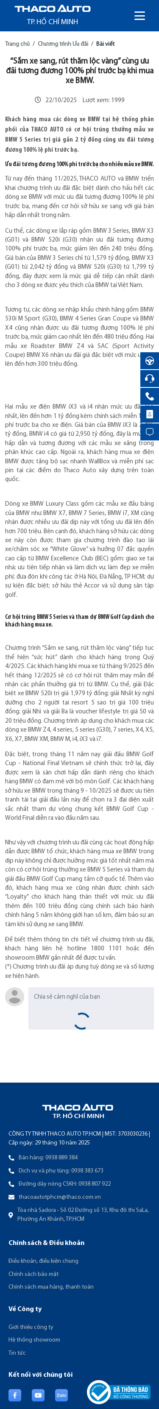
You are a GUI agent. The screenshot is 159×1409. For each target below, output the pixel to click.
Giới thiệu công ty (30, 1327)
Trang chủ (17, 44)
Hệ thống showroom (34, 1340)
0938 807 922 (94, 1184)
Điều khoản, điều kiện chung (43, 1261)
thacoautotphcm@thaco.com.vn (60, 1197)
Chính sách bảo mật (33, 1274)
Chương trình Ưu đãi (63, 44)
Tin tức (17, 1353)
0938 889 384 (61, 1158)
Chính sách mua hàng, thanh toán (51, 1287)
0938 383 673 (87, 1171)
